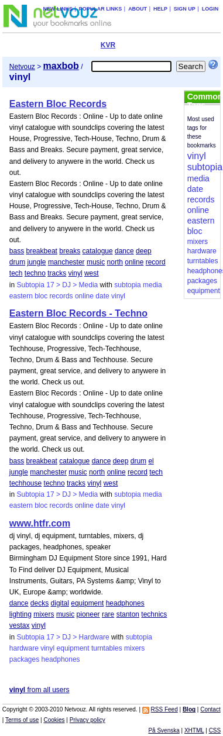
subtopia (127, 285)
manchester (66, 262)
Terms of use (22, 720)
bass (16, 251)
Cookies (53, 720)
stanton (127, 614)
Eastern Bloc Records (58, 104)
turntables (106, 648)
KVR (108, 45)
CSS (215, 730)
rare (108, 614)
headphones (125, 603)
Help (160, 9)
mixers (43, 614)
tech (16, 273)
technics (154, 614)
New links (58, 9)
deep (144, 251)
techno (35, 273)
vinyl (75, 273)
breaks (69, 251)
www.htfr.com (39, 523)
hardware (24, 648)
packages (24, 659)
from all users (39, 690)
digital (60, 603)
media (152, 285)
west (91, 273)
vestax (19, 625)
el (150, 461)
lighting (20, 614)
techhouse (25, 483)
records (61, 296)
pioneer (88, 614)
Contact (210, 709)
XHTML (194, 730)
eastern (21, 296)
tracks (56, 273)
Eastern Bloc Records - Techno (78, 313)
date (102, 296)
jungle (37, 262)
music (96, 262)
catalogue (98, 251)
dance (124, 251)
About (137, 9)
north (115, 262)
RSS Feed (164, 709)
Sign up (184, 9)
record (156, 262)
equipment (87, 603)
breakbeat (41, 251)
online (134, 262)
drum (17, 262)
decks (39, 603)
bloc (41, 296)
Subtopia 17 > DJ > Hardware (63, 637)
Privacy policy (87, 720)
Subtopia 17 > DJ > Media (57, 285)
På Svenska (163, 730)
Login (210, 9)
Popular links (100, 9)
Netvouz (22, 67)
